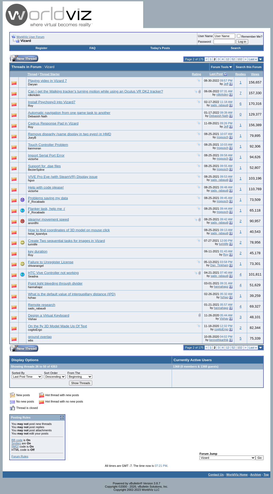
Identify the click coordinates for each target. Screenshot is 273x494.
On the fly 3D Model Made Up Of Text (57, 326)
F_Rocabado (36, 201)
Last (253, 59)
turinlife (32, 244)
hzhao (32, 297)
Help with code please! (46, 187)
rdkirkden (34, 95)
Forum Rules (19, 456)
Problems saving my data (48, 198)
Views (255, 74)
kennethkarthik (218, 339)
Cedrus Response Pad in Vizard (53, 123)
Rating (196, 74)
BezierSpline (36, 169)
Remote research (41, 305)
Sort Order (51, 373)
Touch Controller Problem (48, 145)
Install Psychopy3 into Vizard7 (51, 102)
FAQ (93, 48)
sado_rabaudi (219, 105)
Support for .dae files (44, 166)
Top (266, 474)
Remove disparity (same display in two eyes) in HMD (69, 134)
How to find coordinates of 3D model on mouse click (69, 230)
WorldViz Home (237, 474)
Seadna (33, 276)
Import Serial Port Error (46, 155)
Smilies (16, 443)
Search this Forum (249, 67)
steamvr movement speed (48, 219)
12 (227, 59)
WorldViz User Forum (31, 36)
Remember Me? (249, 36)
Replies (240, 74)
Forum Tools (220, 67)
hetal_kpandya (37, 233)
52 (233, 59)
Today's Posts (160, 48)
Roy (30, 105)
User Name (205, 36)
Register (41, 48)
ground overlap (40, 337)
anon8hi (33, 223)
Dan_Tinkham (219, 265)
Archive (255, 474)
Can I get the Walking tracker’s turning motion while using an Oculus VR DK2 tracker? (95, 91)
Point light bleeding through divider (55, 283)
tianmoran (34, 148)
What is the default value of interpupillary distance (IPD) (71, 294)
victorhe (33, 159)
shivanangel (36, 265)
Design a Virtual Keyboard (48, 315)
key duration (37, 251)
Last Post (216, 73)
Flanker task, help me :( (46, 209)
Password (204, 41)
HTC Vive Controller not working (53, 273)
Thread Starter (50, 74)
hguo (31, 180)
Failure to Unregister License (50, 262)
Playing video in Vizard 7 (47, 81)
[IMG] (15, 446)
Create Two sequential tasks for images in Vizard (66, 241)
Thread (32, 74)
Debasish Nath (37, 116)
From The (73, 373)
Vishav (32, 319)
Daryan (32, 84)
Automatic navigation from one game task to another (69, 113)
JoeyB (32, 137)
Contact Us (216, 474)
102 (239, 59)
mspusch (222, 137)
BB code (17, 440)
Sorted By (18, 373)
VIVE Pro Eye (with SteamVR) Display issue (63, 177)
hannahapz (35, 287)
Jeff (226, 83)
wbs (30, 340)
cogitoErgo (35, 329)
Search (236, 48)
